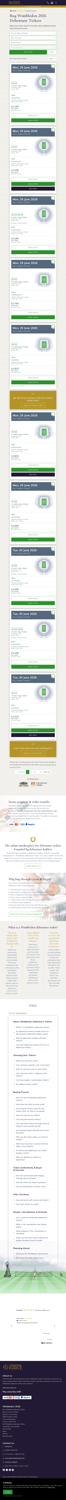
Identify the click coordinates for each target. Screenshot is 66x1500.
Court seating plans (9, 1419)
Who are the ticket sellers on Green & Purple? (32, 1138)
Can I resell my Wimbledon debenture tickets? (31, 1219)
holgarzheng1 (16, 229)
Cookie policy (33, 1477)
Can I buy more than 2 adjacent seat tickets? (31, 1074)
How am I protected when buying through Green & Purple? (30, 1177)
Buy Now (33, 189)
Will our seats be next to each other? (31, 1069)
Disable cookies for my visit (12, 1496)
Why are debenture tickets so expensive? (28, 1158)
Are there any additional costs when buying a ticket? (31, 1151)
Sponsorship (7, 1429)
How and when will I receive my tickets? (32, 1200)
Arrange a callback (11, 1462)
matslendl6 (15, 360)
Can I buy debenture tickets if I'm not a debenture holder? (32, 1046)
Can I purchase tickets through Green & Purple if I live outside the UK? (32, 1125)
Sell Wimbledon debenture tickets (14, 1424)
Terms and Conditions (10, 1477)
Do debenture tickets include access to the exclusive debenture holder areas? (32, 1032)
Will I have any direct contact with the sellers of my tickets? (32, 1145)
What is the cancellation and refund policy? (31, 1225)
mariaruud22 (15, 580)
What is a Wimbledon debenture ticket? (33, 1027)
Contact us (8, 1446)
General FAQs (21, 1013)
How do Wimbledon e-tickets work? (31, 1187)
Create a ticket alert (9, 1421)
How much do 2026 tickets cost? (29, 1258)
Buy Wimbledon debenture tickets (14, 1409)
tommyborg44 (16, 447)
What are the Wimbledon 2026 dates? (32, 1254)
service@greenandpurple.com (14, 1458)
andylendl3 (15, 708)
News (4, 1431)
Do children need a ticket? (27, 1084)
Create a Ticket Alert (33, 405)
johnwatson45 (16, 161)
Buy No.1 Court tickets (10, 1414)
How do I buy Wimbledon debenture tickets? (31, 1099)
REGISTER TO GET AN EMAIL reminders (26, 914)
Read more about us (9, 1387)
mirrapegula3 (15, 98)
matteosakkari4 (16, 294)
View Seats (33, 116)
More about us (33, 866)
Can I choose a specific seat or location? (33, 1065)
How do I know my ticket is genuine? (31, 1182)
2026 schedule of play (10, 1417)
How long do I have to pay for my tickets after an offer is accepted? (30, 1110)
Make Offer (33, 120)
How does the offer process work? (30, 1104)
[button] (11, 1326)
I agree (8, 1492)
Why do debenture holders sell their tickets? (31, 1039)
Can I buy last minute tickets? (28, 1119)
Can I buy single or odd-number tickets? (32, 1080)
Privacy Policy (22, 1477)
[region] (33, 1326)
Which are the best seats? (27, 1061)
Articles (5, 1434)
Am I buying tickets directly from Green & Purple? (32, 1131)
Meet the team (7, 1436)
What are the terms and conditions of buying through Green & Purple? (32, 1239)
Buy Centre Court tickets (11, 1412)
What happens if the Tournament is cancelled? (31, 1232)
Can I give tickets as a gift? (27, 1204)
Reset (52, 52)
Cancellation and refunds (11, 1426)
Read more (51, 1487)
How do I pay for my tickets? (28, 1115)
